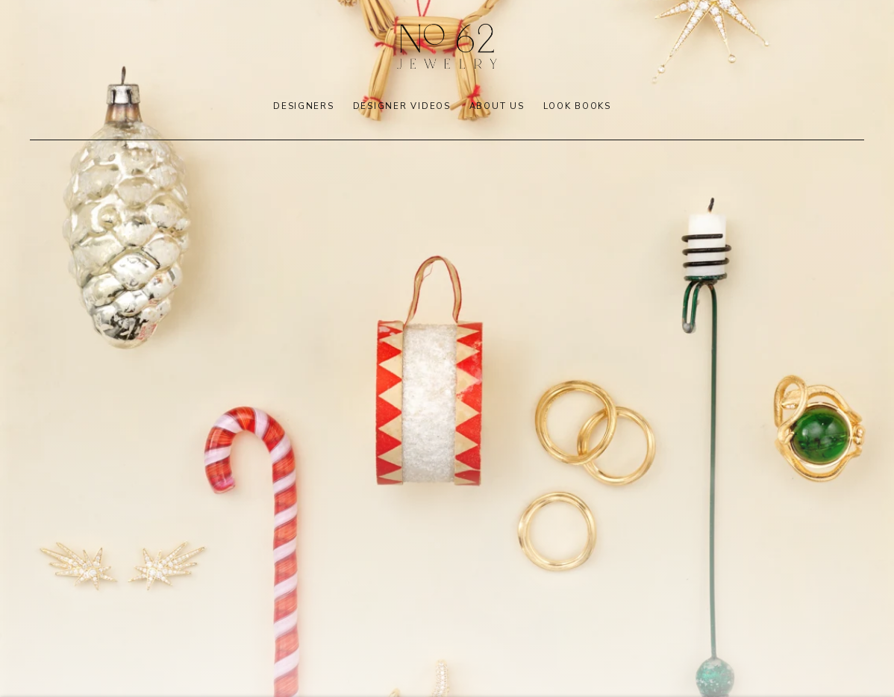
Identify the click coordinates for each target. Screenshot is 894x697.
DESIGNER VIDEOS (402, 106)
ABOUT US (497, 106)
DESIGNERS (303, 106)
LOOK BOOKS (577, 106)
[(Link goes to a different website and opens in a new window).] (447, 348)
